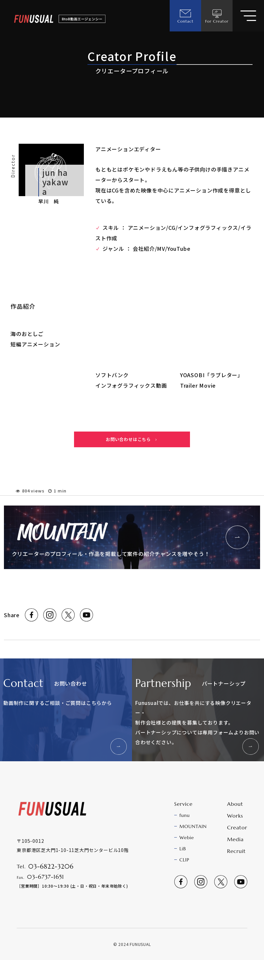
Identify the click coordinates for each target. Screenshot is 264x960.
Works (235, 815)
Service (183, 804)
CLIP (184, 860)
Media (235, 839)
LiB (182, 849)
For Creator (217, 16)
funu (184, 815)
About (235, 804)
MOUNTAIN (193, 826)
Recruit (236, 851)
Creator (237, 827)
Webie (186, 837)
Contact (185, 16)
